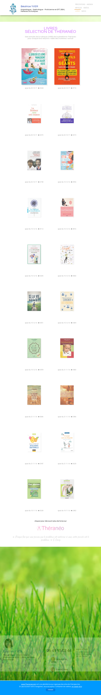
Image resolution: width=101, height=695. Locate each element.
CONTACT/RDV (81, 14)
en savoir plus (77, 686)
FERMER (50, 690)
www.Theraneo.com (28, 684)
